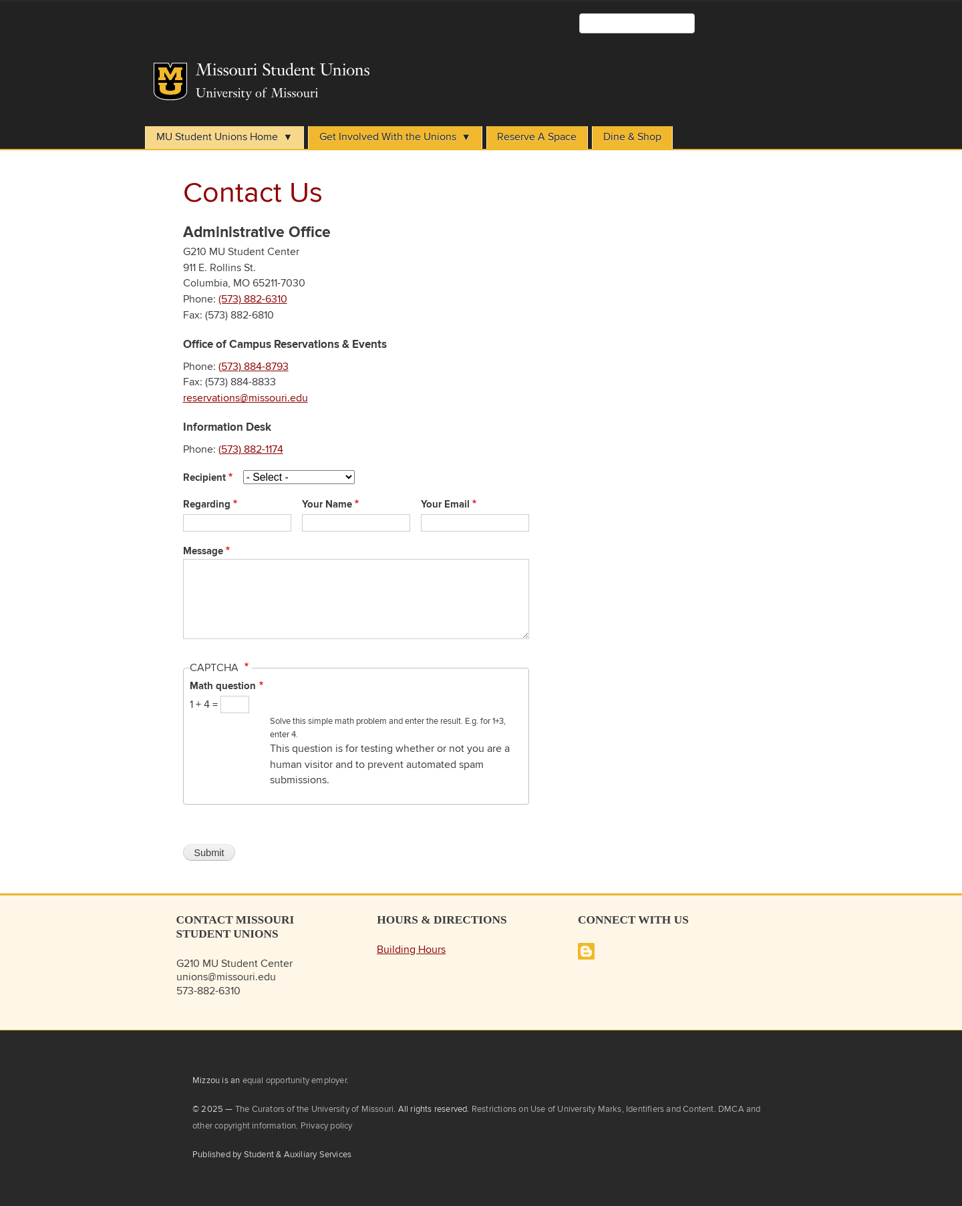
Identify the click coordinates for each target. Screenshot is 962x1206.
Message (203, 552)
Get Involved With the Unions (387, 137)
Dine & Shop (632, 137)
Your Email (445, 505)
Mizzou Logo (170, 81)
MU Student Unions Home (217, 137)
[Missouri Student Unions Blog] (586, 956)
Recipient (204, 478)
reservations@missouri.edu (245, 398)
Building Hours (411, 950)
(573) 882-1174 (250, 449)
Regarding (206, 505)
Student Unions (375, 73)
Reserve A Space (537, 137)
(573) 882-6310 (252, 299)
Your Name (327, 505)
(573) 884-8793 (253, 367)
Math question (223, 686)
